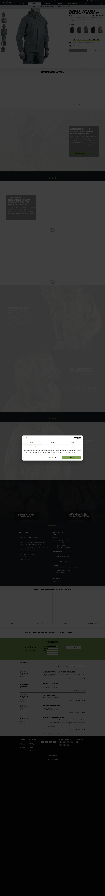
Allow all (72, 457)
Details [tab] (52, 442)
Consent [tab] (32, 442)
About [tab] (72, 442)
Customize (52, 457)
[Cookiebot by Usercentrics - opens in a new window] (75, 438)
